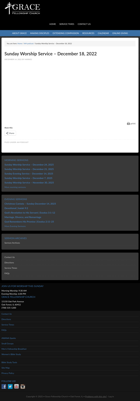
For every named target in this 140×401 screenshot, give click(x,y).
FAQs (6, 273)
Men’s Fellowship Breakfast (13, 349)
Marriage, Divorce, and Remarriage (22, 217)
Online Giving (120, 33)
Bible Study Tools (9, 362)
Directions (9, 262)
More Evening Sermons (15, 226)
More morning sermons (15, 187)
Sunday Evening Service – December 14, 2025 (28, 173)
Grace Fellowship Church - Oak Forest (30, 12)
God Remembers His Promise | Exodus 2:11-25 (29, 221)
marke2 (28, 59)
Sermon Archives (12, 242)
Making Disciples (39, 33)
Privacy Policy (7, 373)
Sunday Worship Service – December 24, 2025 (29, 164)
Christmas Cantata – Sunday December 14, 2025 (30, 203)
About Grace (19, 33)
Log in (111, 396)
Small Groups (7, 343)
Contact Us (9, 257)
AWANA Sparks (8, 338)
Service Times (10, 268)
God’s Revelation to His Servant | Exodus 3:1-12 (29, 212)
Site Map (5, 367)
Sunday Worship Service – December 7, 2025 (28, 178)
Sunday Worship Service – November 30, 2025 (29, 182)
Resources (88, 33)
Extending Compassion (66, 33)
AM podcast (23, 142)
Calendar (103, 33)
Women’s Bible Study (11, 354)
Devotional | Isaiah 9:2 (16, 208)
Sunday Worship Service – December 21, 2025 (29, 169)
